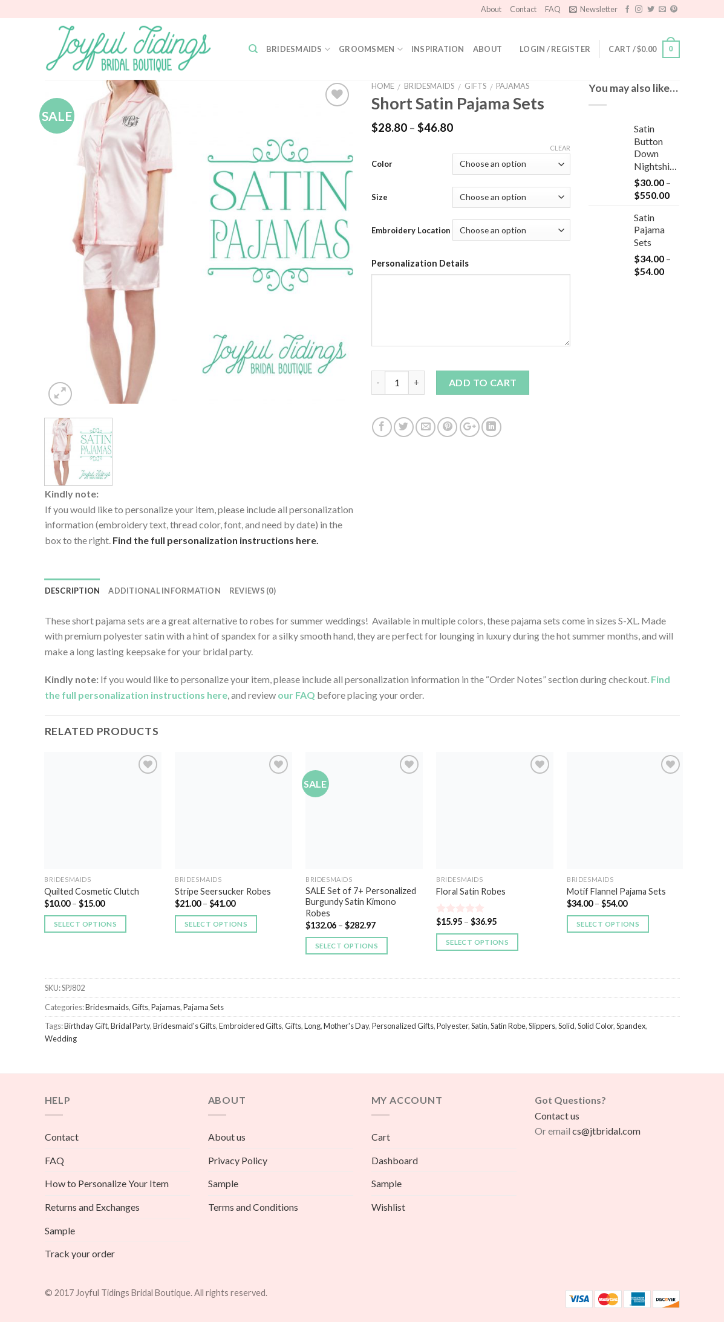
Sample (60, 1230)
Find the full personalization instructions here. (215, 540)
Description (72, 590)
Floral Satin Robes (471, 891)
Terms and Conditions (253, 1207)
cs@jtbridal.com (606, 1130)
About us (227, 1136)
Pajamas (512, 86)
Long (312, 1026)
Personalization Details (420, 263)
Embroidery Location (410, 230)
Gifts (475, 86)
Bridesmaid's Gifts (184, 1026)
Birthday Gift (86, 1026)
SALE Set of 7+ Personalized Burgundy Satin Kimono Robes (360, 902)
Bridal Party (130, 1026)
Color (382, 164)
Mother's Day (346, 1026)
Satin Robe (508, 1026)
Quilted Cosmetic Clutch (91, 891)
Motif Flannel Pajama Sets (616, 891)
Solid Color (595, 1026)
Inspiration (438, 49)
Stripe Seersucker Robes (223, 891)
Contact (523, 9)
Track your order (80, 1253)
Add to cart (483, 382)
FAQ (553, 9)
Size (379, 197)
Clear (560, 148)
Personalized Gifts (403, 1026)
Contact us (557, 1115)
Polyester (452, 1026)
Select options (85, 924)
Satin (479, 1026)
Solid (566, 1026)
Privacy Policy (237, 1160)
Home (382, 86)
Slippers (542, 1026)
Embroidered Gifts (250, 1026)
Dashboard (394, 1160)
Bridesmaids (298, 49)
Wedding (61, 1038)
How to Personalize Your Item (107, 1183)
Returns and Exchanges (92, 1207)
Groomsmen (371, 49)
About (491, 9)
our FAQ (297, 695)
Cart (380, 1136)
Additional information (164, 590)
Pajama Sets (203, 1007)
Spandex (630, 1026)
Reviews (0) (252, 590)
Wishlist (388, 1207)
